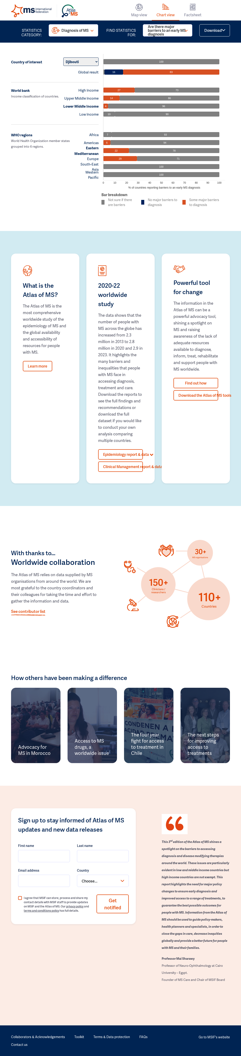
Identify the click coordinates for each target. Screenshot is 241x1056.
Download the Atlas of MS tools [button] (198, 395)
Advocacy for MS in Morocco (34, 750)
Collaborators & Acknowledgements (38, 1037)
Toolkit (79, 1037)
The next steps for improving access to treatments (203, 743)
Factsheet (192, 14)
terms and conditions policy (41, 911)
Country (83, 870)
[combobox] (103, 881)
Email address (28, 870)
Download (213, 30)
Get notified (112, 904)
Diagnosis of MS (75, 30)
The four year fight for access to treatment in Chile (147, 743)
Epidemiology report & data (123, 454)
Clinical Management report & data (123, 466)
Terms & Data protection (111, 1037)
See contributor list (28, 611)
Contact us (19, 1044)
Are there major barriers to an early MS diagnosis (167, 30)
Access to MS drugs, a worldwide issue (92, 746)
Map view (139, 14)
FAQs (143, 1037)
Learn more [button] (37, 366)
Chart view (166, 14)
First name (26, 845)
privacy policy (75, 906)
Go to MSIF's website (214, 1037)
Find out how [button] (196, 383)
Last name (85, 845)
